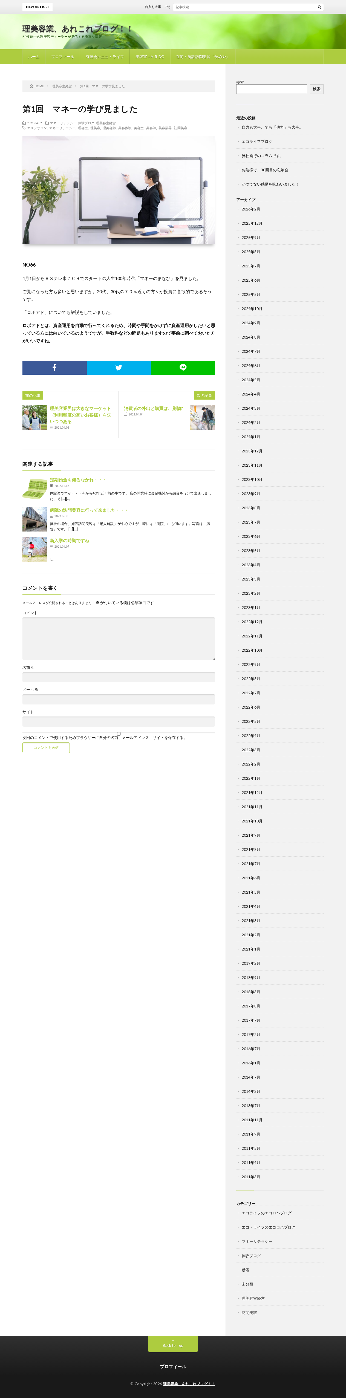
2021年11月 (252, 806)
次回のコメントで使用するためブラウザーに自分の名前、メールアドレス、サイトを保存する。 (104, 738)
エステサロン (37, 127)
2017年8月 (251, 1006)
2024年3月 (251, 408)
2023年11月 (252, 465)
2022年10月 (252, 650)
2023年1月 (251, 607)
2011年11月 (252, 1119)
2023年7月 (251, 522)
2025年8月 (251, 251)
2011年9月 (251, 1134)
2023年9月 (251, 493)
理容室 (83, 127)
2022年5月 (251, 721)
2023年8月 (251, 508)
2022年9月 (251, 664)
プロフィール (62, 56)
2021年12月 (252, 792)
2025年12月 (252, 223)
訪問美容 (180, 127)
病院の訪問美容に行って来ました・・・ (89, 510)
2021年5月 (251, 892)
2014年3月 (251, 1091)
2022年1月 (251, 778)
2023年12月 (252, 451)
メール (30, 690)
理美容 (95, 127)
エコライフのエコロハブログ (267, 1213)
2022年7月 (251, 693)
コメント (30, 613)
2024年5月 (251, 379)
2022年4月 (251, 735)
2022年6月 (251, 707)
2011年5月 (251, 1148)
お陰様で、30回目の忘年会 (265, 169)
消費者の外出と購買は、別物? (153, 408)
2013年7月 (251, 1105)
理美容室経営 (106, 123)
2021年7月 (251, 863)
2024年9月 (251, 322)
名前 (28, 667)
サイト (28, 712)
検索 (240, 82)
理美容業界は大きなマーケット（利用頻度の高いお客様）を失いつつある (80, 415)
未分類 (247, 1284)
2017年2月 (251, 1034)
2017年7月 (251, 1020)
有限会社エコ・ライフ (105, 56)
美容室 (139, 127)
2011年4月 (251, 1162)
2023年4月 (251, 564)
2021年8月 (251, 849)
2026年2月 (251, 209)
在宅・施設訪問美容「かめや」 (203, 56)
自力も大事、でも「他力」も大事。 (175, 7)
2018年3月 (251, 991)
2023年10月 (252, 479)
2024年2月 (251, 422)
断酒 (245, 1269)
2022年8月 (251, 678)
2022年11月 (252, 636)
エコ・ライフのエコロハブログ (268, 1227)
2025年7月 (251, 266)
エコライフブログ (257, 141)
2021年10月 (252, 821)
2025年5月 (251, 294)
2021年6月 (251, 878)
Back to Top (173, 1345)
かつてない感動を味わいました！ (270, 184)
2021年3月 (251, 920)
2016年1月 (251, 1063)
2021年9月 (251, 835)
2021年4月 (251, 906)
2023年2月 (251, 593)
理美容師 (109, 127)
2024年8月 (251, 337)
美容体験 (124, 127)
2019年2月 (251, 963)
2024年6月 (251, 365)
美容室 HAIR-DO (150, 56)
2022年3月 (251, 749)
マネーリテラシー (63, 123)
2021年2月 (251, 934)
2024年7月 (251, 351)
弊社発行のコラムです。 (263, 155)
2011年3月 (251, 1176)
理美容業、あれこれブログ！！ (78, 28)
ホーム (34, 56)
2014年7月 (251, 1077)
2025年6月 (251, 280)
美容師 (151, 127)
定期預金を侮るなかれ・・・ (78, 479)
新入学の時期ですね (69, 540)
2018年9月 (251, 977)
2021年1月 (251, 949)
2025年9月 (251, 237)
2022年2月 (251, 764)
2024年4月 (251, 394)
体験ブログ (86, 123)
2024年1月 (251, 436)
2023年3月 (251, 579)
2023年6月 (251, 536)
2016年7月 (251, 1048)
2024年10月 (252, 308)
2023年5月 (251, 550)
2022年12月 (252, 621)
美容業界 (165, 127)
